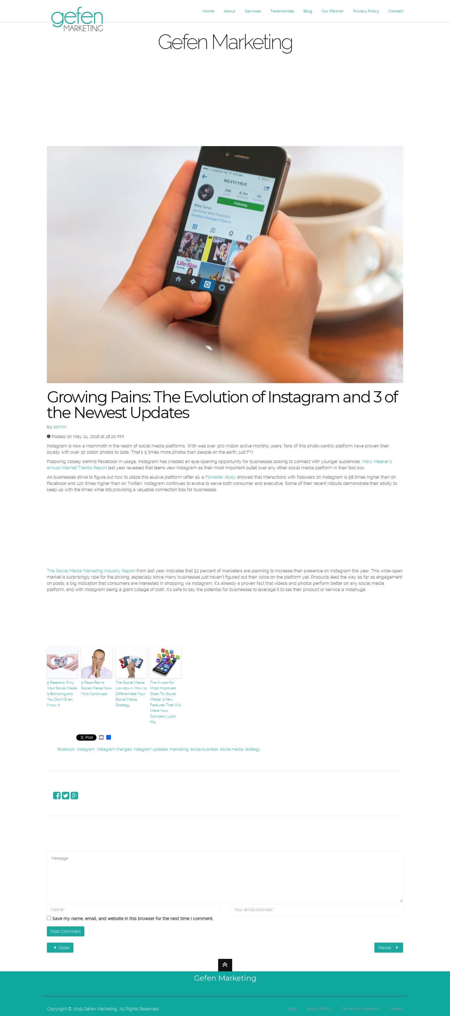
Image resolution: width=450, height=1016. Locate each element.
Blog (307, 11)
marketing (179, 749)
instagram (86, 749)
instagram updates (150, 749)
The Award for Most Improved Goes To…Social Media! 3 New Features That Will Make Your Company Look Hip (165, 702)
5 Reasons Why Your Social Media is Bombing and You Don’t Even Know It (62, 693)
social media (231, 749)
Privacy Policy (366, 11)
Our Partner (333, 11)
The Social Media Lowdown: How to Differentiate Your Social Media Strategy (131, 693)
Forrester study (220, 477)
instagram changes (114, 749)
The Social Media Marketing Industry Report (91, 570)
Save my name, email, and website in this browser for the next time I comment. (132, 918)
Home (208, 11)
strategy (252, 749)
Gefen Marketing (225, 978)
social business (204, 749)
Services (253, 11)
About (229, 11)
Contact (395, 11)
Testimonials (282, 11)
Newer (388, 947)
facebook (66, 749)
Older (61, 947)
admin (59, 426)
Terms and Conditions (360, 1009)
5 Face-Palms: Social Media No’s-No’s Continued (96, 688)
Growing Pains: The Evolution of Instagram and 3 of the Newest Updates (222, 404)
